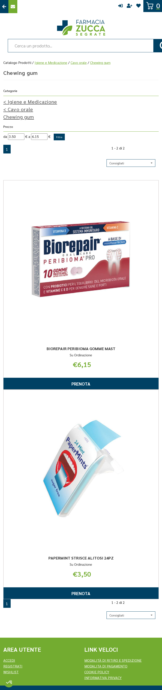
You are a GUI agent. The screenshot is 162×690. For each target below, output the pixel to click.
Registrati (129, 6)
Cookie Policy (96, 672)
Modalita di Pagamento (105, 666)
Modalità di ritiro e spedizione (113, 660)
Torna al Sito (4, 6)
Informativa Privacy (103, 677)
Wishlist (138, 6)
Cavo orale (79, 62)
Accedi (120, 6)
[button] (131, 163)
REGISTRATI (12, 666)
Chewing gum (18, 117)
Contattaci (12, 6)
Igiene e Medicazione (51, 62)
